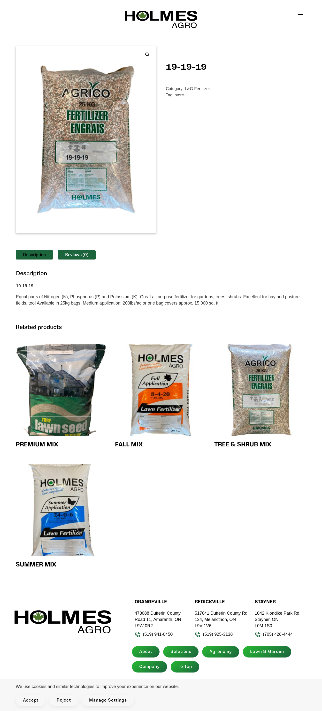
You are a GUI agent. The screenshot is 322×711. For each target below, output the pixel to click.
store (179, 95)
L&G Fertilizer (197, 88)
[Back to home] (161, 19)
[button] (302, 14)
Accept (30, 700)
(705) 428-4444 (273, 634)
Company (148, 667)
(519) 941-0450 (153, 634)
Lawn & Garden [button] (266, 652)
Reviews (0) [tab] (76, 255)
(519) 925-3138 (213, 634)
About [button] (144, 652)
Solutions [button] (179, 652)
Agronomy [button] (219, 652)
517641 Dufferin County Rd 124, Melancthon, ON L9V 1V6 (220, 619)
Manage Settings (108, 700)
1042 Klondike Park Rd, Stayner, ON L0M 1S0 (277, 619)
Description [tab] (34, 255)
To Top (184, 667)
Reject (64, 700)
